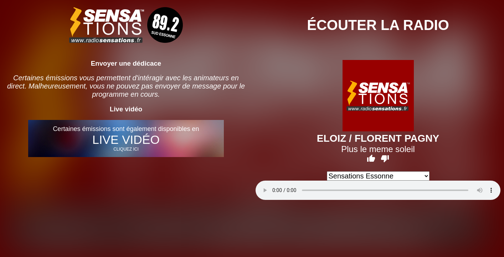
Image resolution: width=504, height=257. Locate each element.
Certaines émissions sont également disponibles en (126, 138)
